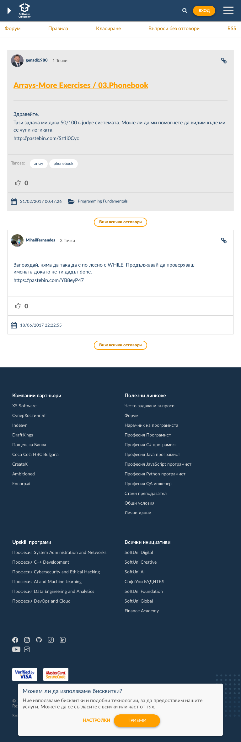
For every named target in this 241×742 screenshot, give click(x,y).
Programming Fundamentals (103, 201)
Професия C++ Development (40, 562)
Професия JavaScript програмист (158, 464)
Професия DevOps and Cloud (41, 601)
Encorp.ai (21, 484)
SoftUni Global (139, 601)
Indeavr (19, 425)
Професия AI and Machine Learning (47, 582)
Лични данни (138, 513)
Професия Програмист (148, 435)
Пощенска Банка (29, 445)
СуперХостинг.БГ (29, 416)
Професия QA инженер (148, 484)
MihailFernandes (40, 240)
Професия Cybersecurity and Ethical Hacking (56, 572)
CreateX (20, 464)
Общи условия (139, 503)
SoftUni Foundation (144, 591)
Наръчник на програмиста (151, 425)
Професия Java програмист (152, 454)
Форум (12, 28)
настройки (96, 720)
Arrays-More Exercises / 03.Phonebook (80, 85)
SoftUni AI (135, 572)
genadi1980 (37, 60)
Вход (204, 11)
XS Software (24, 406)
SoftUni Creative (141, 562)
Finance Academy (142, 611)
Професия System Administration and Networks (59, 552)
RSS (232, 28)
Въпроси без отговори (174, 28)
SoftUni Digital (139, 552)
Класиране (108, 28)
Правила (58, 28)
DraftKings (22, 435)
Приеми (137, 720)
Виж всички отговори (120, 222)
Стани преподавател (146, 493)
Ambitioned (23, 474)
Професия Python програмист (155, 474)
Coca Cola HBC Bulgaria (35, 454)
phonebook (63, 164)
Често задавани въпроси (149, 406)
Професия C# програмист (151, 445)
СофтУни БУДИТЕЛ (144, 582)
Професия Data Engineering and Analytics (53, 591)
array (38, 164)
